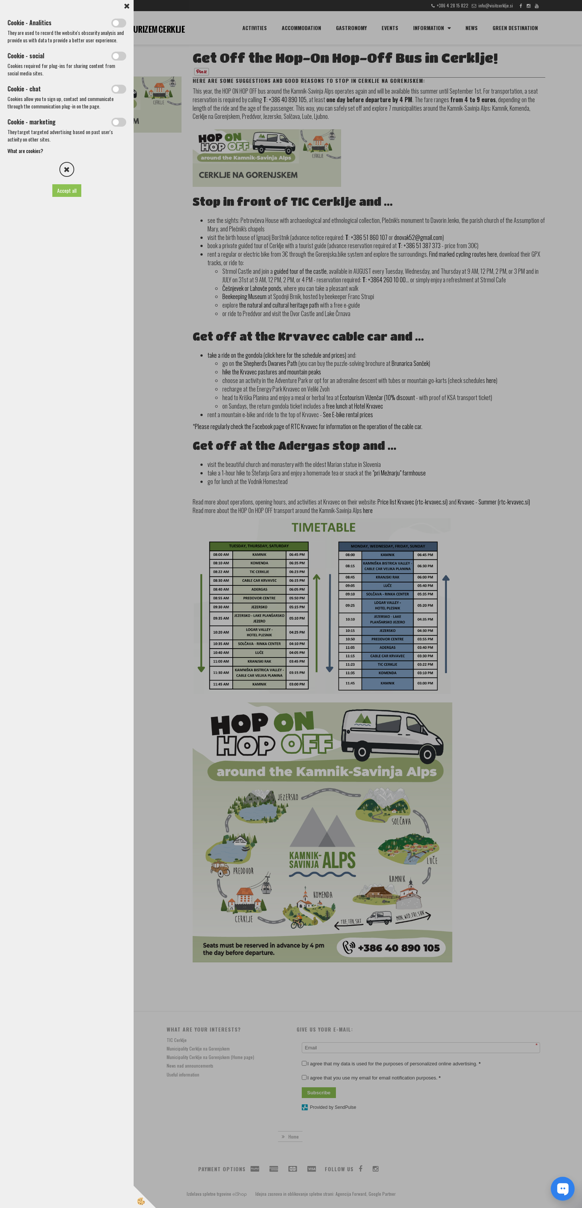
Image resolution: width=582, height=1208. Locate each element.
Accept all (66, 190)
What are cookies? (25, 151)
